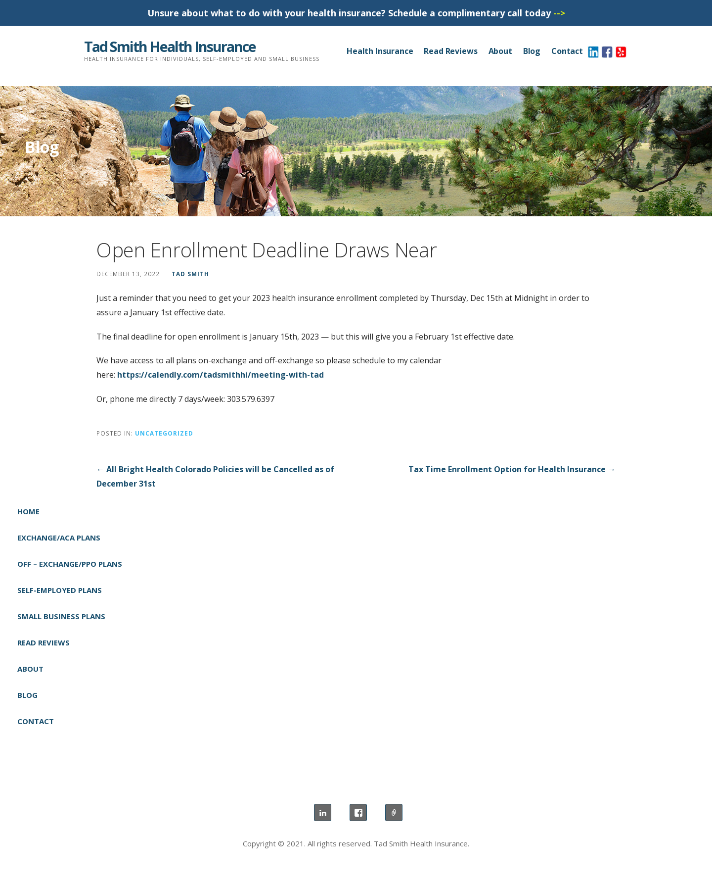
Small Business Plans (61, 616)
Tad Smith (190, 274)
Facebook (358, 812)
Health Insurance (380, 51)
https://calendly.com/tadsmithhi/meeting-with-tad (220, 374)
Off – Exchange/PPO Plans (69, 564)
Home (28, 511)
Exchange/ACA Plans (58, 537)
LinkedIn (322, 812)
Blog (531, 51)
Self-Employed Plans (59, 590)
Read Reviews (450, 51)
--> (559, 13)
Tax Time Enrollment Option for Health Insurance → (512, 469)
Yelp (393, 812)
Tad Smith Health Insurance (170, 46)
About (500, 51)
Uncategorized (164, 433)
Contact (567, 51)
